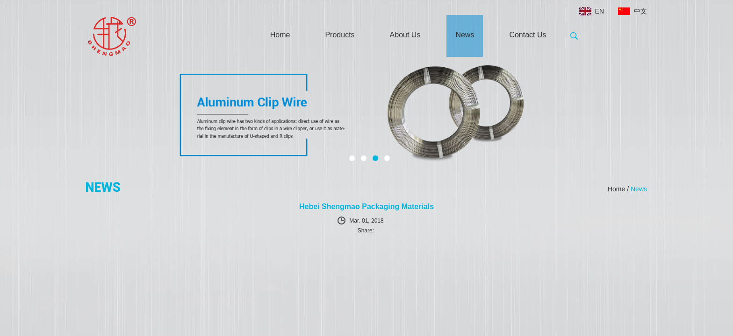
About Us (405, 35)
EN (599, 11)
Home (280, 35)
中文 (640, 11)
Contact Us (527, 35)
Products (339, 35)
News (464, 35)
